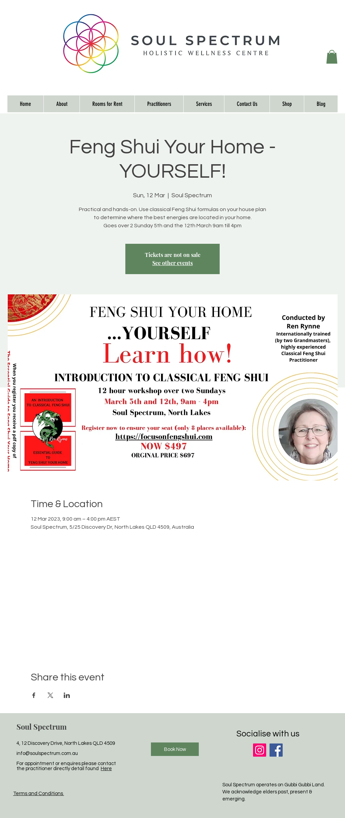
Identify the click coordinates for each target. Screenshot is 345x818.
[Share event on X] (50, 695)
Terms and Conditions (38, 793)
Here (106, 768)
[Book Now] (175, 749)
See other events (172, 262)
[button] (332, 57)
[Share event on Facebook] (34, 695)
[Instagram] (259, 750)
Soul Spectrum (42, 727)
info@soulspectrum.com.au (47, 753)
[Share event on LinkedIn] (67, 695)
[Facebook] (276, 750)
